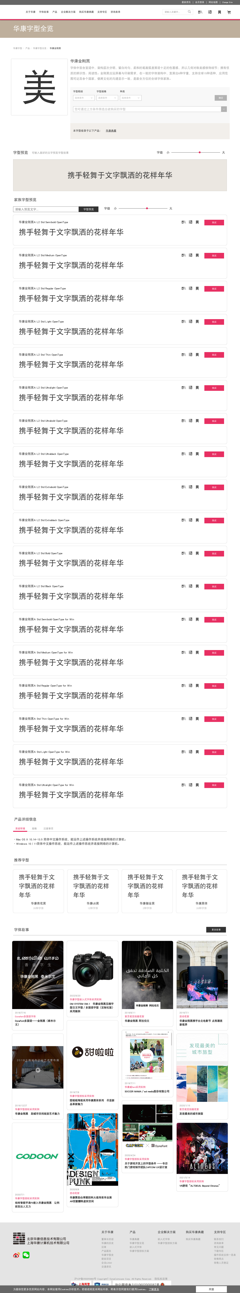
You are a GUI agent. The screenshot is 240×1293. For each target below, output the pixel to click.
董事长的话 (107, 1239)
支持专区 (102, 12)
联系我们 (219, 1239)
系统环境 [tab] (20, 828)
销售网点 (219, 1259)
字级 (160, 152)
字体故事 (44, 12)
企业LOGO (106, 1263)
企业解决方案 (68, 12)
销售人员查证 (221, 1263)
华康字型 (17, 48)
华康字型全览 (39, 48)
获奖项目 (106, 1259)
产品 (54, 12)
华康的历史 (107, 1243)
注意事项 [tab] (48, 828)
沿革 (103, 1247)
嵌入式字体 (136, 1247)
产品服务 (106, 1251)
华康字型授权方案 (139, 1251)
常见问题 (219, 1247)
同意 (211, 1289)
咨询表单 (219, 1243)
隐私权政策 (161, 1278)
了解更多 (154, 1289)
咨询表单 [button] (115, 12)
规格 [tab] (34, 828)
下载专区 (219, 1251)
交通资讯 (106, 1266)
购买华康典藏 (86, 12)
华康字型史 (107, 1255)
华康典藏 (111, 130)
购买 (214, 222)
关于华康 (30, 12)
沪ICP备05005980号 (85, 1278)
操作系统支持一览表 (225, 1255)
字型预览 (88, 209)
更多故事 (216, 930)
